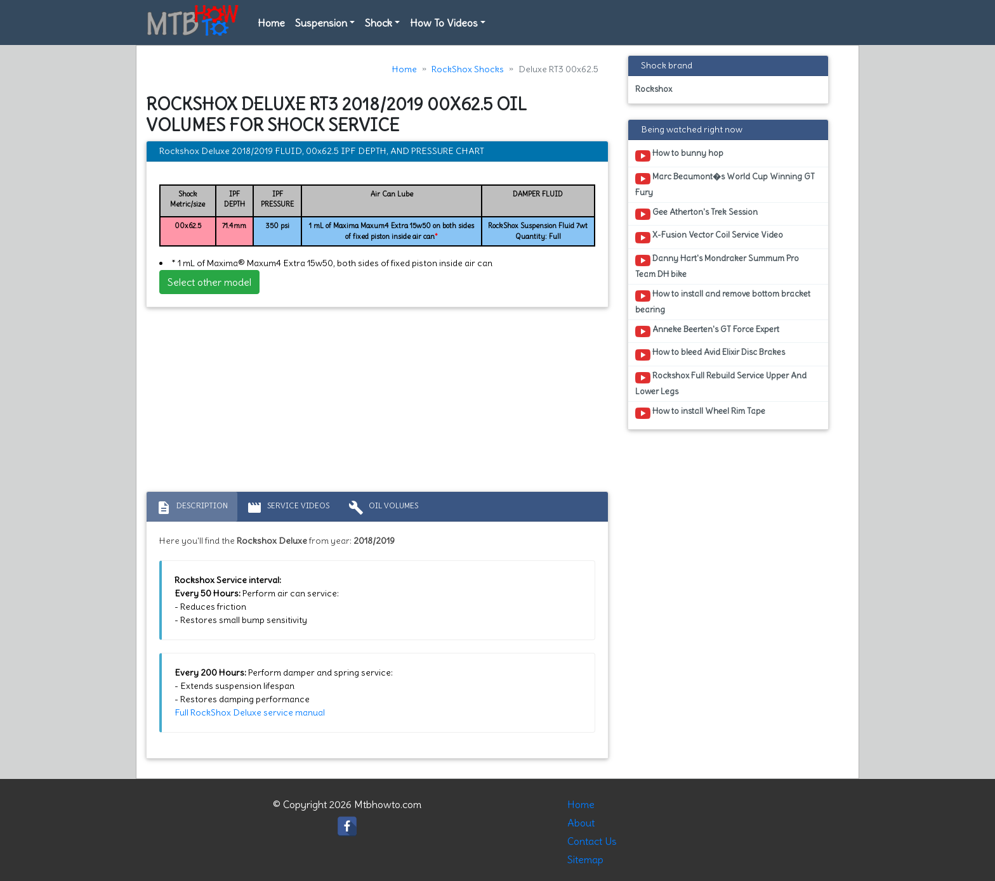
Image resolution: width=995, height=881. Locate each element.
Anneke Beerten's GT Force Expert (707, 331)
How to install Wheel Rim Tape (700, 413)
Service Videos (288, 507)
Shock (378, 22)
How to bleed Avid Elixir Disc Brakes (710, 354)
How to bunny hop (679, 155)
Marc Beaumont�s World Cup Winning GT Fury (725, 184)
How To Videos (444, 22)
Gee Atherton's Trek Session (696, 214)
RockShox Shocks (468, 69)
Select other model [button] (209, 282)
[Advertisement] (377, 402)
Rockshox (653, 89)
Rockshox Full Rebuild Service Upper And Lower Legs (721, 383)
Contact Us (592, 841)
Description (192, 507)
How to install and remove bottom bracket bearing (722, 301)
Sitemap (585, 859)
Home (271, 22)
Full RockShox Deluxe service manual (250, 712)
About (581, 822)
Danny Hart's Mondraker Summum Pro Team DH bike (717, 266)
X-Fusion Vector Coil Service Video (709, 237)
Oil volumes (383, 507)
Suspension (321, 22)
